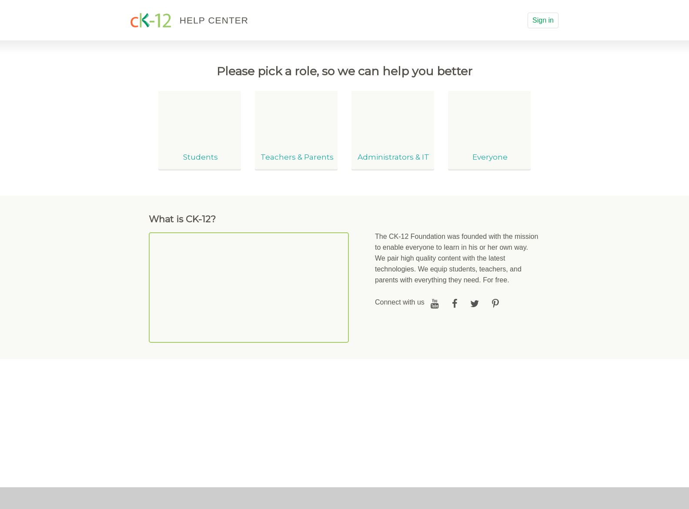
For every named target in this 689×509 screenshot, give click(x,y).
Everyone (490, 157)
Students (200, 157)
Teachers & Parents (297, 157)
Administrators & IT (393, 157)
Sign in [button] (543, 20)
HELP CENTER (214, 20)
